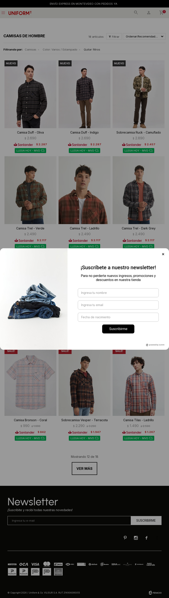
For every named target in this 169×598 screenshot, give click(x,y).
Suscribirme (118, 329)
